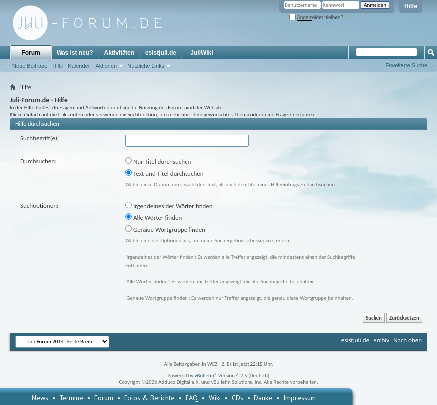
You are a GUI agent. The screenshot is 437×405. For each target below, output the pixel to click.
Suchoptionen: (39, 205)
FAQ (192, 397)
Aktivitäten (119, 52)
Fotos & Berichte (149, 397)
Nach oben (407, 340)
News (40, 397)
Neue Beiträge (29, 65)
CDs (237, 397)
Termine (71, 397)
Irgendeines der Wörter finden (169, 206)
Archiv (381, 340)
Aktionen (106, 65)
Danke (263, 397)
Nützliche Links (145, 65)
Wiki (215, 397)
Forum (30, 52)
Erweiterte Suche (406, 65)
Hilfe (410, 6)
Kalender (79, 65)
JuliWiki (201, 52)
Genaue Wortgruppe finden (165, 229)
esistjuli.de (160, 52)
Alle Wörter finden (153, 217)
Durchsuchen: (38, 161)
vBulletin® (206, 375)
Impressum (299, 397)
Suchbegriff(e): (39, 138)
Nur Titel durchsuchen (158, 161)
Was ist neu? (75, 52)
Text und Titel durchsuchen (164, 173)
